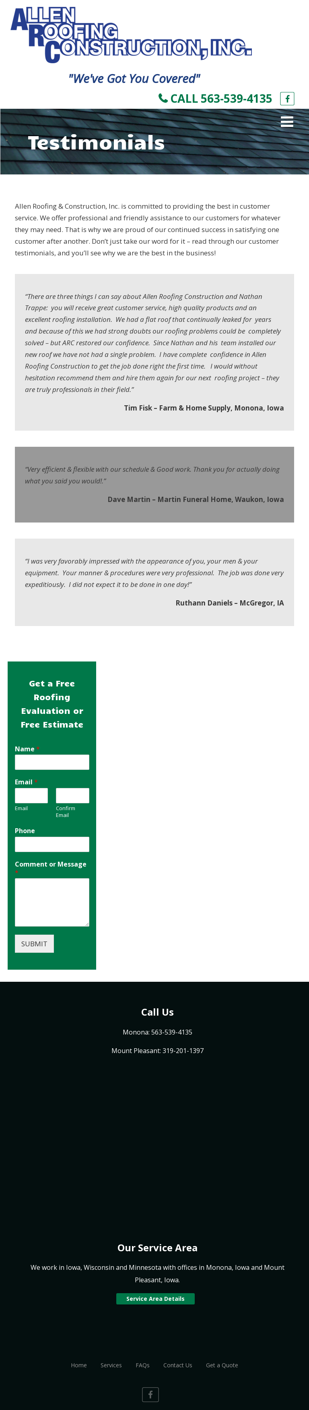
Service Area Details (155, 1298)
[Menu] (287, 121)
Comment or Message (51, 868)
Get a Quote (222, 1365)
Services (111, 1365)
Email (26, 782)
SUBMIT (34, 943)
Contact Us (177, 1365)
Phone (25, 831)
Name (27, 749)
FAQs (143, 1365)
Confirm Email (65, 812)
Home (79, 1365)
